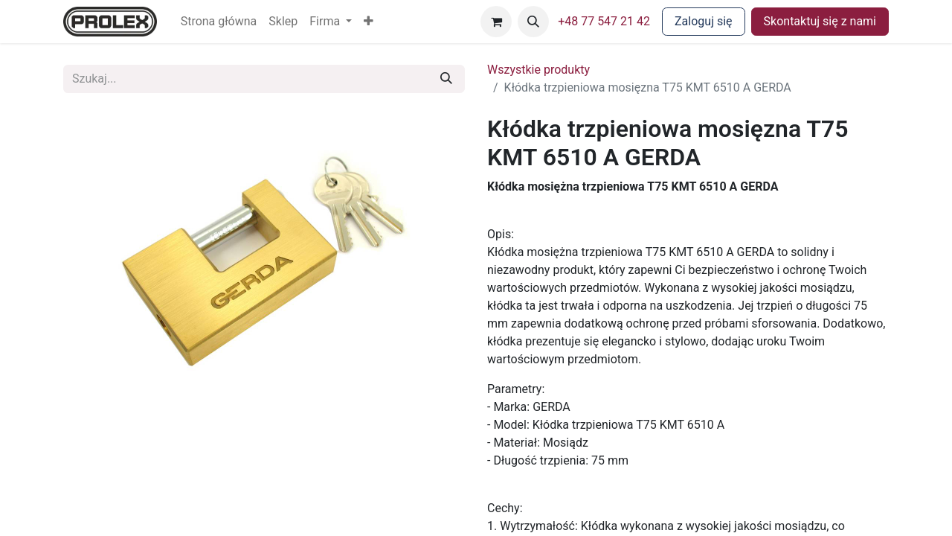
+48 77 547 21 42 (604, 21)
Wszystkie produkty (538, 70)
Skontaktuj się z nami (820, 21)
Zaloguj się (704, 21)
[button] (368, 21)
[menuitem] (219, 21)
